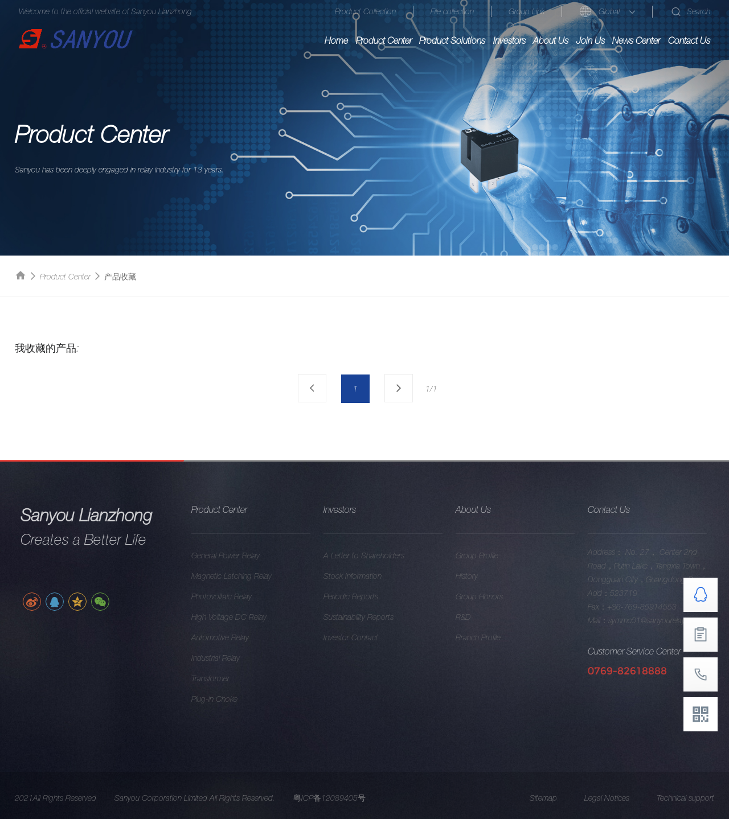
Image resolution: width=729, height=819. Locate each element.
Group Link (526, 11)
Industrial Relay (224, 657)
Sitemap (543, 807)
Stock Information (362, 576)
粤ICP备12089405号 (329, 807)
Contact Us (689, 40)
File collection (452, 11)
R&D (472, 617)
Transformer (219, 678)
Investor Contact (360, 637)
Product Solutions (452, 40)
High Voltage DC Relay (238, 617)
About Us (550, 40)
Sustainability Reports (368, 617)
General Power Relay (234, 555)
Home (336, 40)
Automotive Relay (229, 637)
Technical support (685, 807)
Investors (509, 40)
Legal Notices (606, 807)
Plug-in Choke (223, 698)
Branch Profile (487, 637)
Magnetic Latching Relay (240, 576)
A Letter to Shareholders (373, 555)
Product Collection (365, 11)
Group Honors (488, 596)
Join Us (590, 40)
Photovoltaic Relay (230, 596)
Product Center (384, 40)
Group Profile (486, 555)
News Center (636, 40)
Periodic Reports (360, 596)
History (476, 576)
